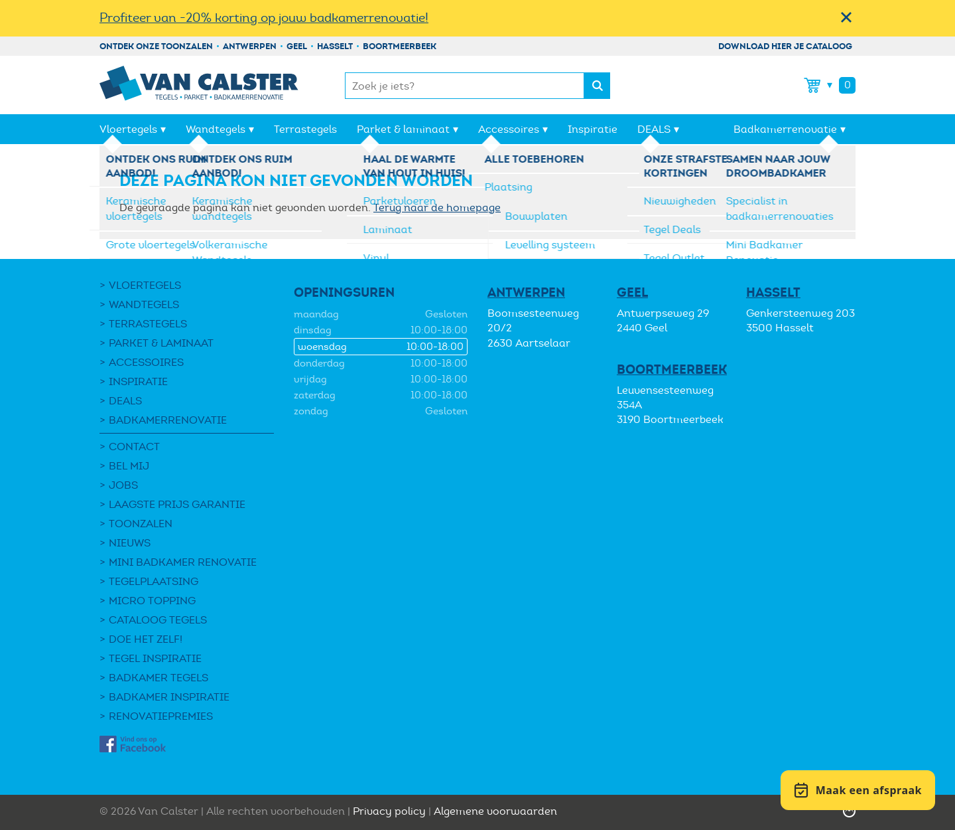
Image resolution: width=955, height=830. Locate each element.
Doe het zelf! (145, 639)
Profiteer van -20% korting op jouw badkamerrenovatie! (263, 17)
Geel (296, 46)
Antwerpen (250, 46)
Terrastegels (305, 129)
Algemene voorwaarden (495, 811)
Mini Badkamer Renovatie (183, 562)
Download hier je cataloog (785, 46)
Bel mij (129, 465)
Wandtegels (215, 129)
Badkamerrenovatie (785, 129)
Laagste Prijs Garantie (177, 504)
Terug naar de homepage (437, 207)
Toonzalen (140, 523)
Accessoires (508, 129)
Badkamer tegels (158, 677)
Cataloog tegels (158, 620)
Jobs (123, 485)
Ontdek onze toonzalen (156, 46)
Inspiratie (592, 129)
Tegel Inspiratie (155, 658)
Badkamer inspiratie (169, 697)
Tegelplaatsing (153, 581)
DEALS (653, 129)
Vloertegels (128, 129)
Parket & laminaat (403, 129)
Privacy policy (389, 811)
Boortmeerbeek (399, 46)
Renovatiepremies (161, 716)
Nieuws (130, 543)
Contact (134, 446)
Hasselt (335, 46)
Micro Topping (152, 600)
